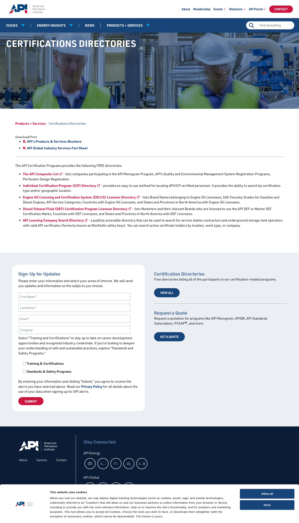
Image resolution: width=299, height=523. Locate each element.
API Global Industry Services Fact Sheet (57, 148)
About (186, 9)
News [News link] (89, 25)
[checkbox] (78, 367)
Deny (267, 493)
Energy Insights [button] (51, 25)
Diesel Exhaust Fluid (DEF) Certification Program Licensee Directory (75, 209)
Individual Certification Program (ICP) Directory (59, 185)
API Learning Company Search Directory (53, 220)
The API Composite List (40, 174)
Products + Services (30, 123)
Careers (41, 460)
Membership (201, 9)
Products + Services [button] (125, 25)
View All (167, 293)
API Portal (256, 9)
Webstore (236, 9)
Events (218, 9)
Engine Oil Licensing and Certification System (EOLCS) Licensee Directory (79, 197)
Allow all (267, 482)
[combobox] (270, 25)
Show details (59, 515)
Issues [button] (12, 25)
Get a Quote (169, 337)
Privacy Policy (91, 386)
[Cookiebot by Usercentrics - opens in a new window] (24, 515)
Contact (281, 9)
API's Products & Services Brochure (54, 141)
